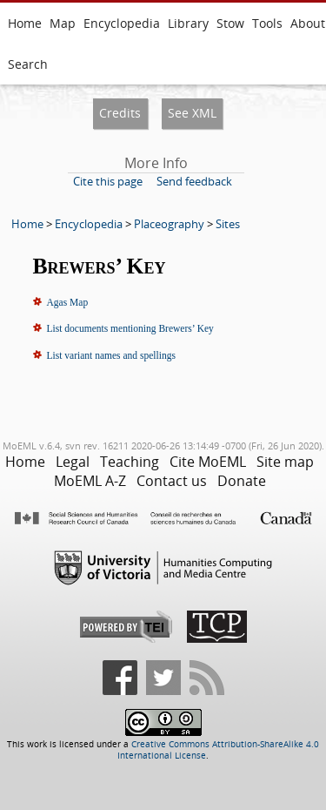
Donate (241, 480)
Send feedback (194, 181)
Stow (230, 23)
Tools (267, 23)
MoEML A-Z (90, 480)
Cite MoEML (208, 461)
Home (25, 23)
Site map (285, 461)
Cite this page (108, 181)
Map (63, 23)
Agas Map (68, 302)
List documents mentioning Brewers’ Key (130, 328)
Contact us (171, 480)
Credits (120, 113)
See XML (192, 113)
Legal (73, 461)
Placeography (169, 224)
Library (188, 23)
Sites (228, 224)
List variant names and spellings (111, 355)
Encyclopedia (121, 23)
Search (28, 64)
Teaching (129, 461)
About (307, 23)
